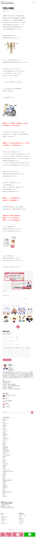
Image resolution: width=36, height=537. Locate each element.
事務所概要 (21, 518)
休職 (3, 441)
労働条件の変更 (5, 438)
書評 (3, 420)
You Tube (4, 496)
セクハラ (4, 431)
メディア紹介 (21, 520)
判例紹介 (4, 425)
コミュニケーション (6, 469)
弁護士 (4, 490)
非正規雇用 (4, 434)
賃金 (3, 477)
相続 (3, 493)
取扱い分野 (3, 520)
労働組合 (4, 487)
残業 (3, 426)
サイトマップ (21, 523)
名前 (17, 336)
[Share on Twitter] (25, 298)
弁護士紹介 (3, 518)
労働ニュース (5, 423)
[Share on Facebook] (10, 298)
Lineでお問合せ (31, 535)
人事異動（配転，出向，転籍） (8, 471)
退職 (3, 478)
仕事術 (4, 466)
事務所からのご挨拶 (22, 515)
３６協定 (4, 435)
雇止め (4, 432)
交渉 (3, 483)
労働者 (4, 456)
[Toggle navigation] (33, 2)
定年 (3, 453)
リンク (20, 524)
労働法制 (4, 429)
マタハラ (4, 472)
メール (17, 340)
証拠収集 (4, 460)
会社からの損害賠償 (6, 454)
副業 (3, 475)
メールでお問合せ (19, 535)
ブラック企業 (5, 463)
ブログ (4, 428)
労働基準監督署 (5, 447)
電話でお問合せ (7, 535)
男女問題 (4, 465)
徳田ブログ (4, 419)
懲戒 (3, 468)
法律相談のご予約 (4, 523)
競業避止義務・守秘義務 (7, 480)
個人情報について (22, 522)
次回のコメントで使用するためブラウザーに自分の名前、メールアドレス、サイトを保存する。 (17, 347)
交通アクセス (21, 519)
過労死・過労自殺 (5, 450)
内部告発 (4, 474)
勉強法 (4, 462)
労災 (5, 291)
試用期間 (4, 481)
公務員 (4, 484)
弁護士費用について (4, 519)
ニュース (2, 522)
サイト (17, 344)
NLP (3, 459)
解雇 (3, 444)
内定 (3, 457)
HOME (2, 515)
